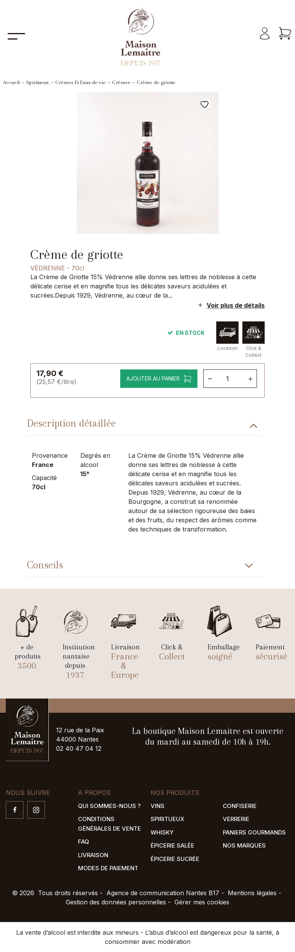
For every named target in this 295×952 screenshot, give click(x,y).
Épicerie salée (172, 845)
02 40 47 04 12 (78, 748)
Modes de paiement (108, 868)
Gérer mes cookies (201, 902)
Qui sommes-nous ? (109, 806)
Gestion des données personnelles (116, 902)
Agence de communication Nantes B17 (162, 893)
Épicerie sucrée (175, 859)
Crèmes (121, 82)
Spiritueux (37, 82)
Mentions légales (252, 893)
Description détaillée (71, 423)
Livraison (93, 855)
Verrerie (236, 819)
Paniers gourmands (254, 832)
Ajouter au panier (153, 378)
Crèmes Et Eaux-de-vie (80, 82)
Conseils (45, 565)
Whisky (162, 832)
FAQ (83, 841)
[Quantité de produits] (230, 378)
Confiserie (240, 806)
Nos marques (244, 845)
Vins (157, 806)
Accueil (11, 82)
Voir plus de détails (236, 305)
